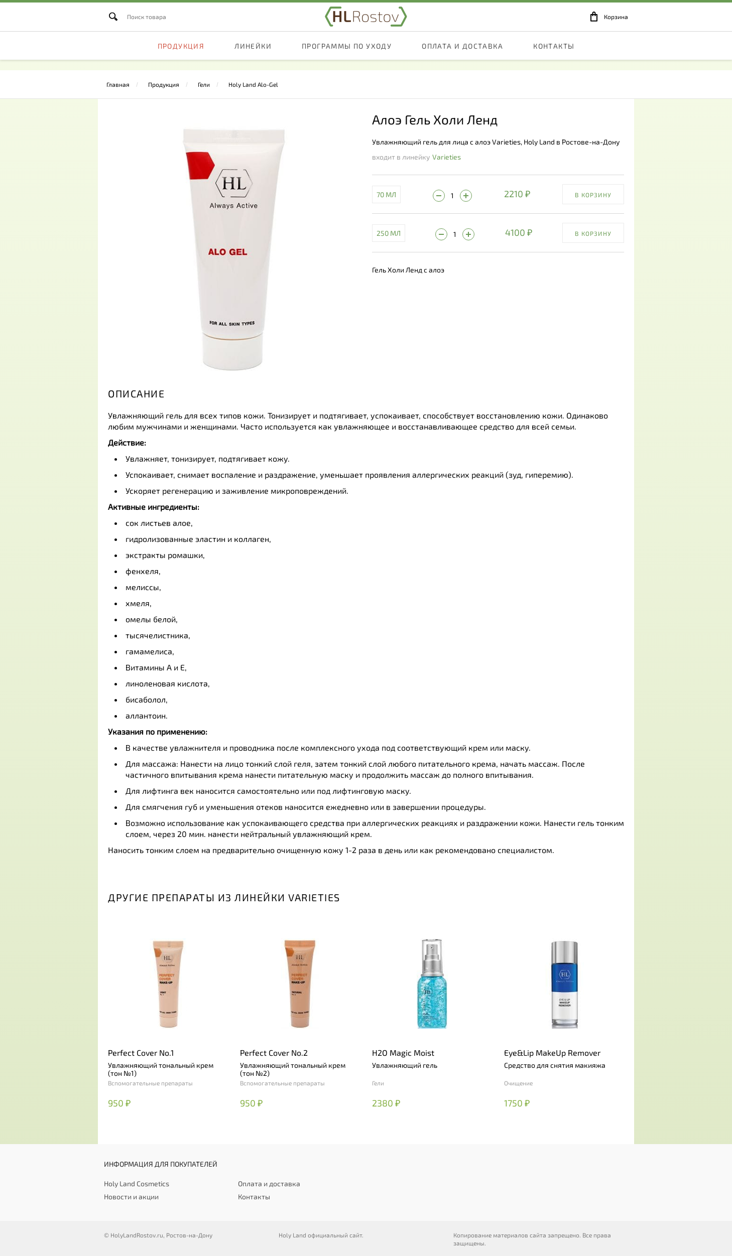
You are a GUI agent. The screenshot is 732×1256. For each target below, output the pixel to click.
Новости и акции (131, 1196)
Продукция (181, 57)
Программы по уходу (347, 57)
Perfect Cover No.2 (274, 1052)
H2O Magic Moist (403, 1052)
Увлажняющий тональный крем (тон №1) (160, 1069)
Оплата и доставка (462, 57)
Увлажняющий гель (404, 1065)
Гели (204, 84)
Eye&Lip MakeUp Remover (552, 1052)
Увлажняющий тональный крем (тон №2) (292, 1069)
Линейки (253, 57)
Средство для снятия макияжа (554, 1065)
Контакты (553, 57)
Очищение (518, 1082)
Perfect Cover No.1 (141, 1052)
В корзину (593, 194)
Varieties (446, 157)
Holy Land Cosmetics (136, 1183)
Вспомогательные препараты (150, 1082)
